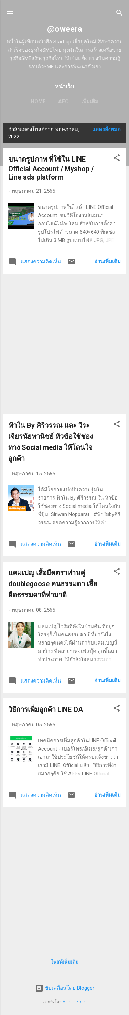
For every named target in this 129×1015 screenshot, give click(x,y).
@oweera (64, 29)
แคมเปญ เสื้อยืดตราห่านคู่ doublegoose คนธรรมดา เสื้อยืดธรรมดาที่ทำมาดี (52, 584)
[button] (116, 159)
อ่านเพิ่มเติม (107, 261)
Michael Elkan (74, 1001)
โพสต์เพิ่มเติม (64, 962)
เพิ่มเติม (89, 101)
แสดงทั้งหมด (106, 129)
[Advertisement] (64, 344)
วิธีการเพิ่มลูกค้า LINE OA (45, 709)
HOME (38, 101)
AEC (63, 101)
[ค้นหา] (119, 14)
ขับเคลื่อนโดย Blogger (64, 988)
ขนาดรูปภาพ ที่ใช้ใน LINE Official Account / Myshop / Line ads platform (51, 168)
